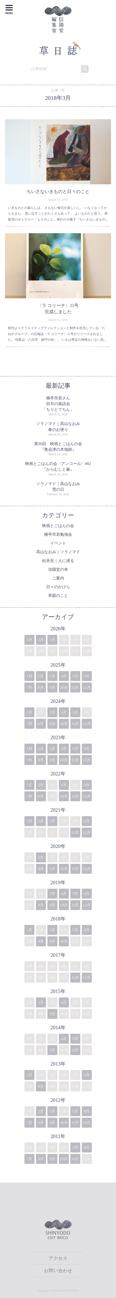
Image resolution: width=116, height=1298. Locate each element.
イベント (58, 543)
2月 (41, 640)
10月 (64, 687)
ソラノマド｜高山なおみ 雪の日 (59, 487)
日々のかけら (58, 587)
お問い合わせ (58, 1270)
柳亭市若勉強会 (58, 534)
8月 (41, 687)
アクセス (58, 1258)
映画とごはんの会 (58, 526)
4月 (64, 676)
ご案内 (58, 578)
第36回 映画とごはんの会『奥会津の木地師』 (58, 447)
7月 (29, 687)
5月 (75, 676)
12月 (87, 687)
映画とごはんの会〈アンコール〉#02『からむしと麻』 (58, 466)
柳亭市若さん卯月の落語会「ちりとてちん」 (58, 404)
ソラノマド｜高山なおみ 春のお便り (59, 426)
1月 (29, 640)
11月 (75, 687)
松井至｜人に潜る (58, 561)
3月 (52, 640)
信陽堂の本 (58, 569)
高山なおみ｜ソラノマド (58, 552)
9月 (52, 687)
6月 (87, 676)
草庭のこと (58, 595)
